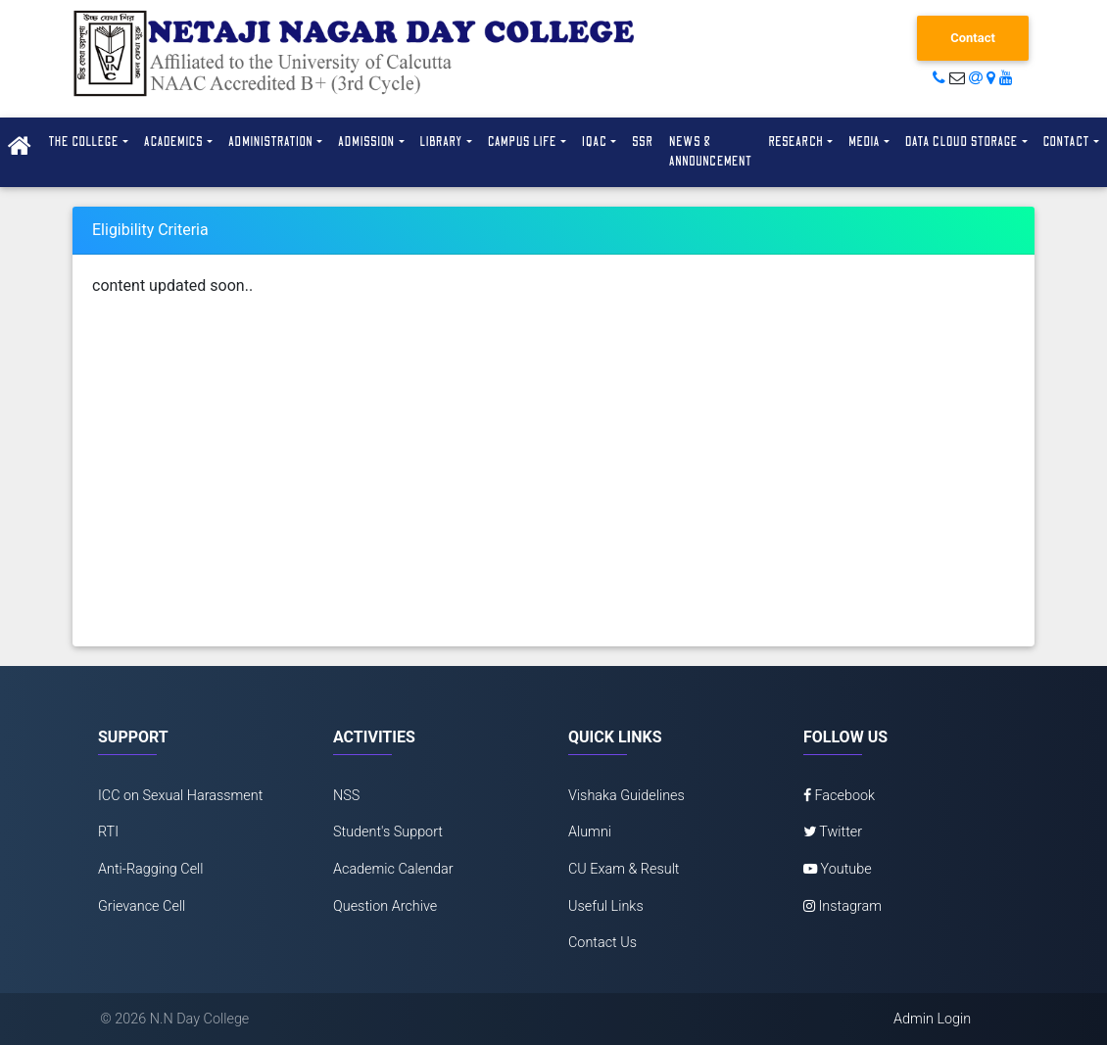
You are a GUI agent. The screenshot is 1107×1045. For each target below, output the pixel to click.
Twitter (832, 832)
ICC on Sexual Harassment (180, 795)
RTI (108, 832)
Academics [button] (174, 142)
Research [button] (796, 142)
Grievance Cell (141, 906)
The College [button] (83, 142)
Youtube (837, 869)
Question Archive (385, 906)
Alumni (589, 832)
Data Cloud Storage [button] (962, 142)
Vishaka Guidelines (626, 795)
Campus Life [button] (522, 142)
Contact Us (602, 942)
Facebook (839, 795)
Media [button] (864, 142)
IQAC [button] (594, 142)
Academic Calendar (393, 869)
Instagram (842, 906)
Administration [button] (270, 142)
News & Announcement (710, 151)
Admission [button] (366, 142)
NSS (346, 795)
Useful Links (606, 906)
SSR (642, 142)
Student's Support (388, 832)
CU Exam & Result (624, 869)
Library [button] (441, 142)
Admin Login (932, 1019)
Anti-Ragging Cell (151, 869)
